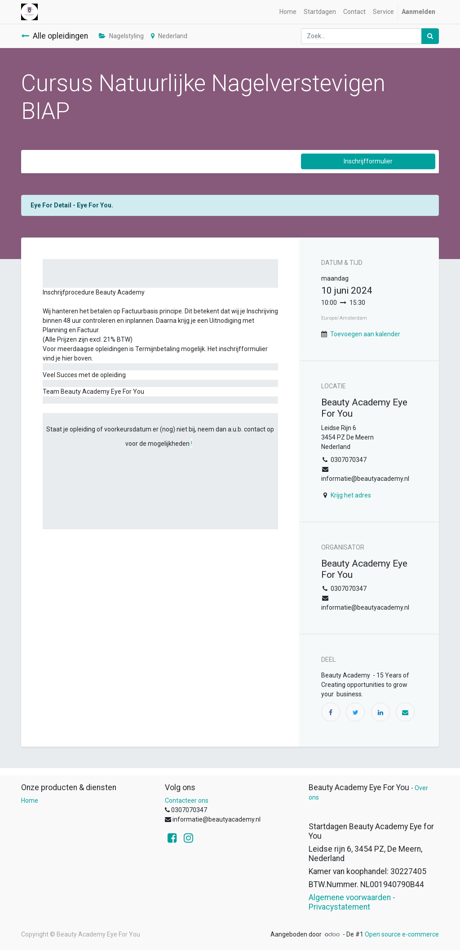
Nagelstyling (121, 36)
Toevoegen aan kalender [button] (365, 334)
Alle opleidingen (54, 35)
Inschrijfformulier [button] (368, 161)
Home (29, 800)
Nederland (169, 36)
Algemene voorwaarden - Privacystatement (352, 902)
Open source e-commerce (402, 934)
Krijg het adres (351, 495)
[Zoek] (430, 36)
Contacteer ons (186, 800)
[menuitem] (288, 12)
